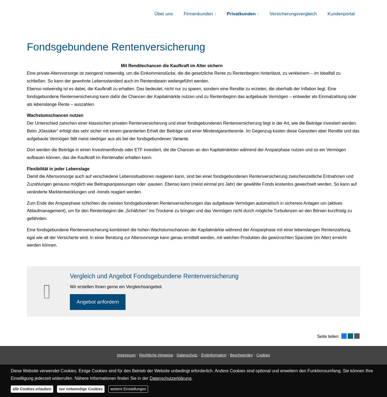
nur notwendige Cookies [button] (81, 389)
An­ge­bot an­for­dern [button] (98, 302)
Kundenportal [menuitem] (341, 13)
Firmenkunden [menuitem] (198, 13)
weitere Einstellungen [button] (128, 389)
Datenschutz (187, 355)
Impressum (126, 355)
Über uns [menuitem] (163, 13)
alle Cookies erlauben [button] (32, 389)
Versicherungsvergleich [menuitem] (293, 13)
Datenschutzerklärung (171, 378)
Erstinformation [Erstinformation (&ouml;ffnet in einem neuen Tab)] (213, 355)
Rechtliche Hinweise (156, 355)
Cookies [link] (263, 355)
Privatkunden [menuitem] (241, 13)
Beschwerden (241, 355)
